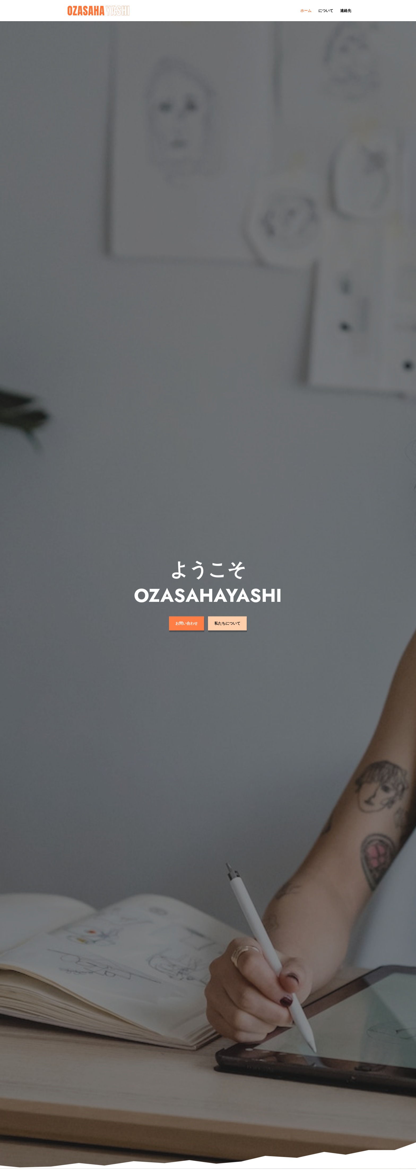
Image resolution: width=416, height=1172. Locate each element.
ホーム (305, 11)
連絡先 (345, 11)
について (325, 11)
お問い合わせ (186, 613)
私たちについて (227, 613)
